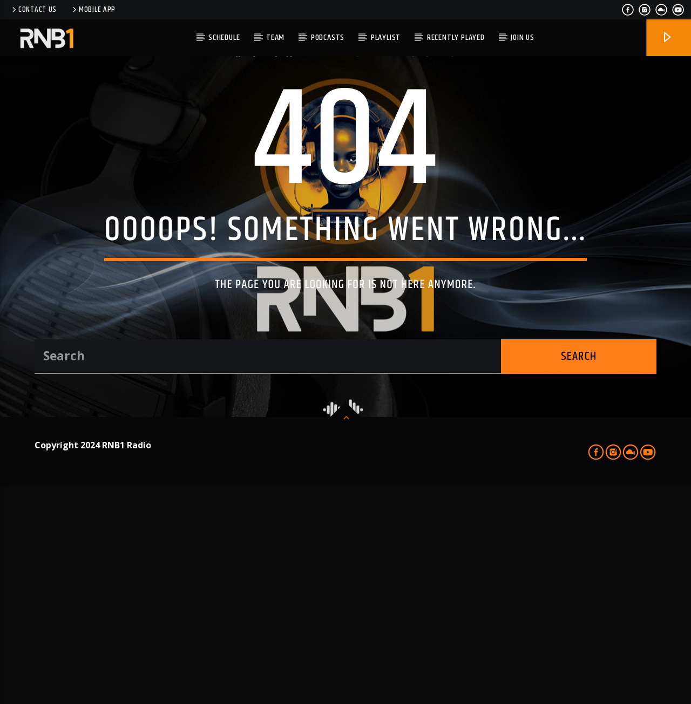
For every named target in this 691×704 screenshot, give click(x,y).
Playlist (386, 37)
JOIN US (522, 37)
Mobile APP (93, 10)
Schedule (224, 37)
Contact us (33, 10)
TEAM (275, 37)
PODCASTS (327, 37)
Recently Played (456, 37)
